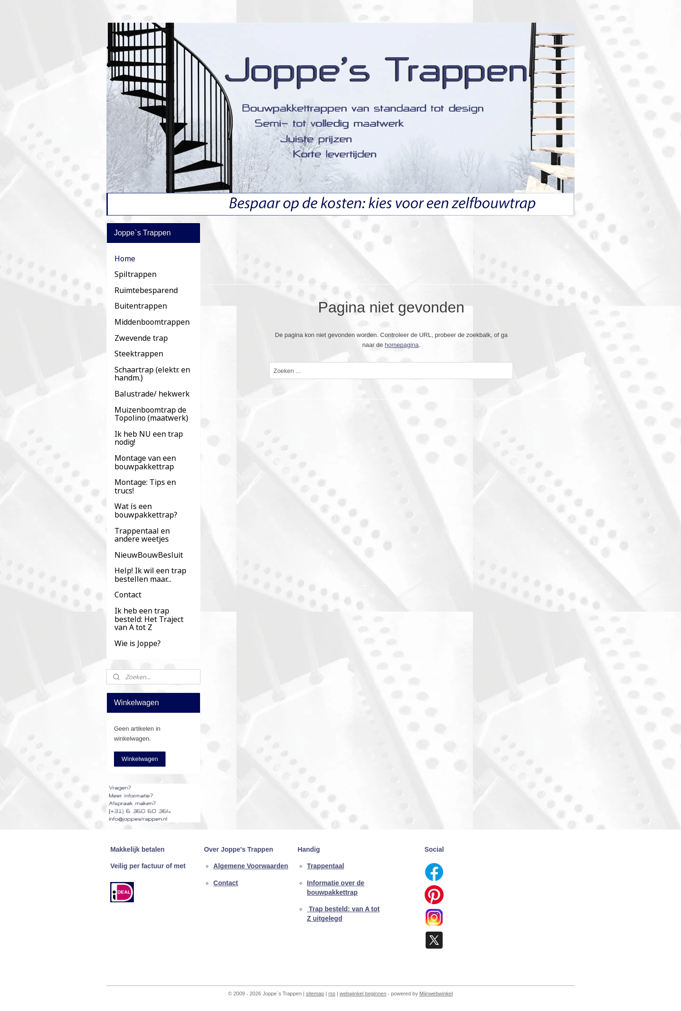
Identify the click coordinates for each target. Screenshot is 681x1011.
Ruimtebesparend (146, 290)
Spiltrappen (135, 274)
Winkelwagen (140, 758)
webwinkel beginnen (363, 993)
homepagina (402, 344)
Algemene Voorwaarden (250, 866)
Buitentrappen (140, 306)
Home (124, 258)
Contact (127, 594)
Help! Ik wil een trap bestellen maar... (150, 574)
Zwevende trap (141, 338)
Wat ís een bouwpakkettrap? (145, 510)
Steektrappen (138, 353)
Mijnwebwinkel (436, 993)
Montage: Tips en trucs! (145, 486)
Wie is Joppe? (137, 643)
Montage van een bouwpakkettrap (145, 462)
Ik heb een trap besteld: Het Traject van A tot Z (148, 618)
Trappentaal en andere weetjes (142, 535)
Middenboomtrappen (152, 322)
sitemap (315, 993)
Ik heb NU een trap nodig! (148, 438)
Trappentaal (325, 866)
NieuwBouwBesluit (148, 555)
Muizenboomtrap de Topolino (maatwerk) (151, 414)
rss (331, 993)
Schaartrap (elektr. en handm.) (152, 373)
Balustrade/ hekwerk (152, 394)
